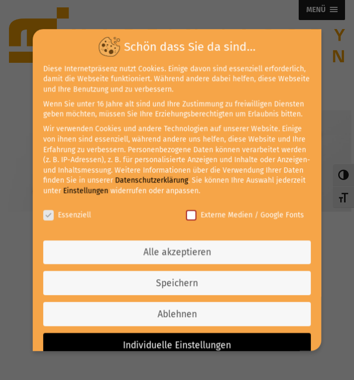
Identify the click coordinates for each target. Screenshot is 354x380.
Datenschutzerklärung (152, 180)
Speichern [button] (177, 282)
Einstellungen (87, 190)
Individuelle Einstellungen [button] (177, 343)
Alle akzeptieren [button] (177, 251)
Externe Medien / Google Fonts (244, 215)
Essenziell (68, 215)
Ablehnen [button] (177, 312)
